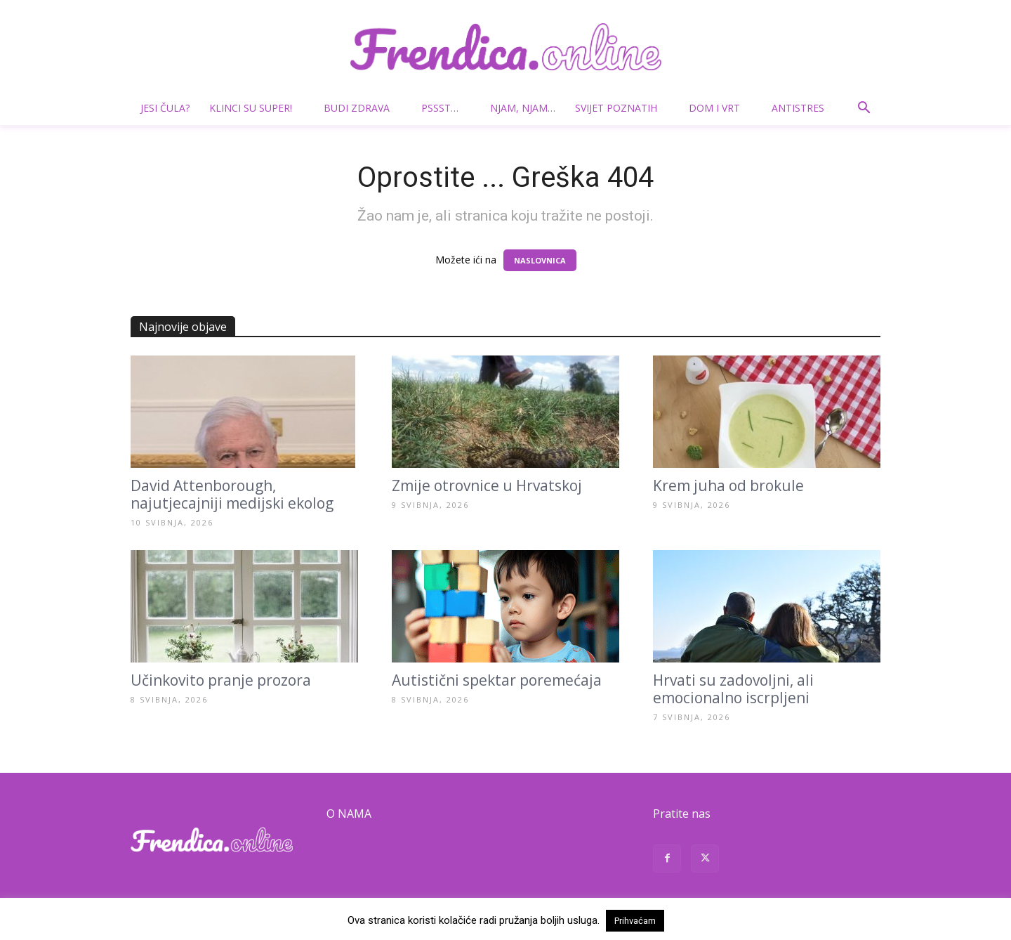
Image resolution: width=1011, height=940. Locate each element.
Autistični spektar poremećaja (497, 680)
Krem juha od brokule (728, 485)
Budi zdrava (362, 108)
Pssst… (445, 108)
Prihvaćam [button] (635, 920)
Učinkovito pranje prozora (221, 680)
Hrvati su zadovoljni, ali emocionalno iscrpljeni (733, 688)
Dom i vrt (720, 108)
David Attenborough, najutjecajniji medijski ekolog (232, 494)
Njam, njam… (522, 108)
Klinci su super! (256, 108)
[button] (863, 109)
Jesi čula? (165, 108)
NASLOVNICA (540, 260)
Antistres (798, 108)
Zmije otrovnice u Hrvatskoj (487, 485)
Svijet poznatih (621, 108)
